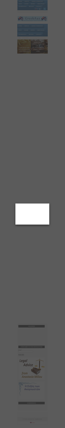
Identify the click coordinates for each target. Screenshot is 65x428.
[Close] (49, 203)
